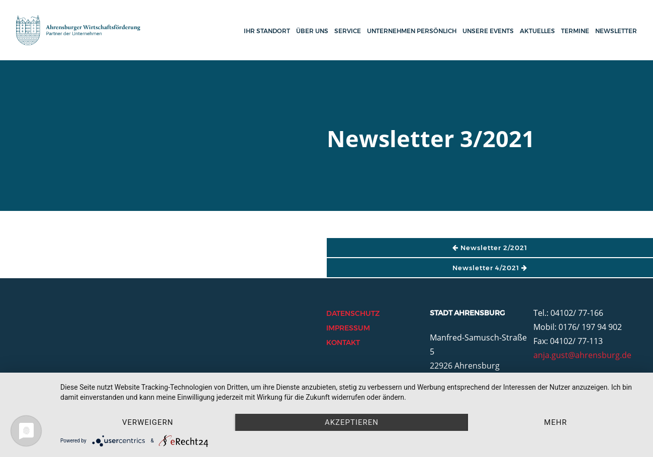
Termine (575, 31)
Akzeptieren (352, 422)
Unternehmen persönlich (411, 31)
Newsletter (616, 31)
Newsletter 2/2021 (489, 248)
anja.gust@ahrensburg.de (582, 355)
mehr (555, 422)
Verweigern (147, 422)
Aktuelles (537, 31)
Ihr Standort (267, 31)
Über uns (312, 31)
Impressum (348, 327)
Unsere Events (488, 31)
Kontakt (343, 342)
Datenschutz (353, 313)
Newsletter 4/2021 (489, 268)
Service (347, 31)
